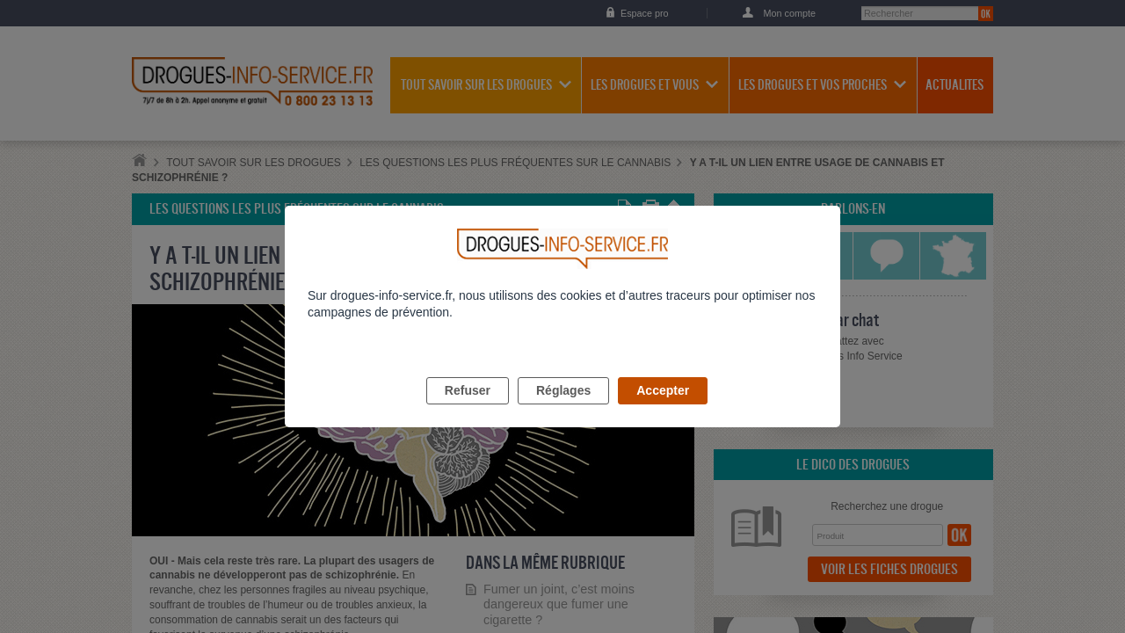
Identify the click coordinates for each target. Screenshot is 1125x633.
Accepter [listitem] (662, 411)
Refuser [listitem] (467, 411)
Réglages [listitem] (563, 411)
